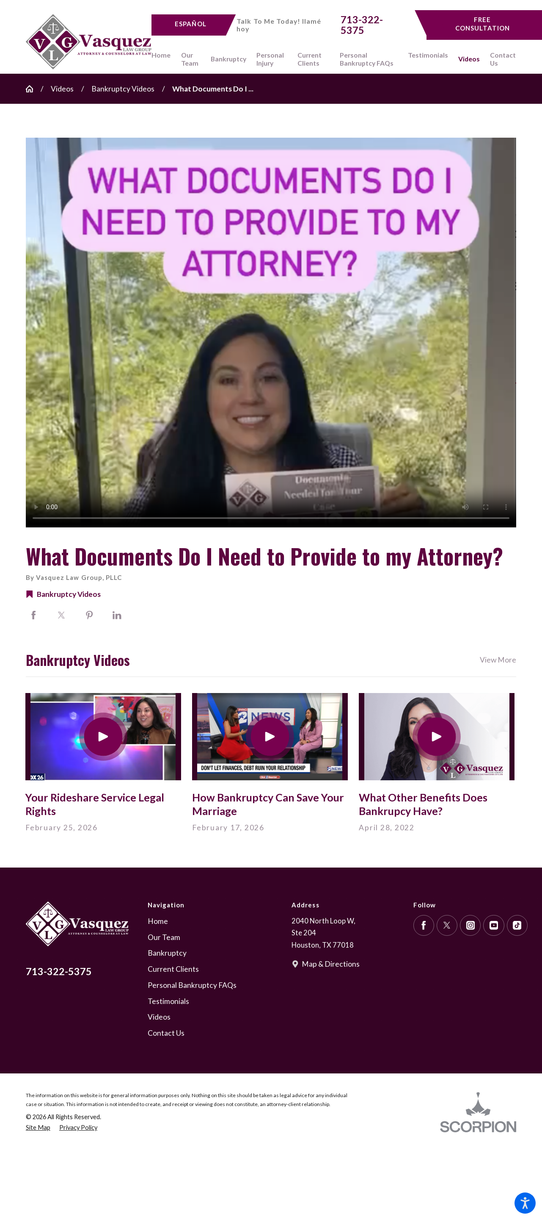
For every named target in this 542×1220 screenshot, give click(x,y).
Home (158, 921)
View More (498, 659)
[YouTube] (493, 925)
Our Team (164, 937)
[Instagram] (470, 925)
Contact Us (166, 1033)
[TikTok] (517, 925)
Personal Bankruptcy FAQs (192, 985)
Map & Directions (331, 963)
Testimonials (168, 1001)
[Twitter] (447, 925)
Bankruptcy (167, 952)
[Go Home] (33, 89)
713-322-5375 (362, 25)
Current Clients (173, 969)
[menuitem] (163, 59)
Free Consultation (482, 24)
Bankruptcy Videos (122, 88)
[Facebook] (423, 925)
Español (190, 24)
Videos (62, 88)
